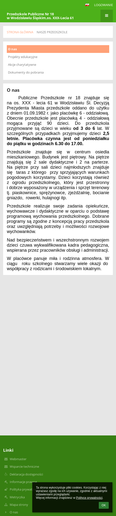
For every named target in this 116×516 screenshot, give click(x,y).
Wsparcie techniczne (24, 466)
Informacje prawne (23, 482)
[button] (87, 5)
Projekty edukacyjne (22, 57)
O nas (12, 49)
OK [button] (104, 505)
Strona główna (20, 32)
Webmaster (18, 459)
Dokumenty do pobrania (26, 72)
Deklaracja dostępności (26, 474)
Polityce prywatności (89, 497)
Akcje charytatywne (22, 64)
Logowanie (103, 5)
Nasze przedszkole (52, 32)
